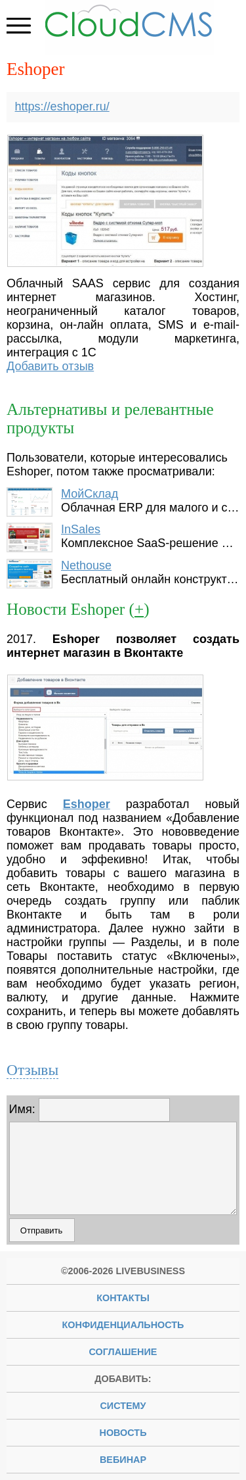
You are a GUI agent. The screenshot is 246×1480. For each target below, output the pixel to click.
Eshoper (86, 804)
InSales (80, 529)
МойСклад (89, 493)
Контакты (123, 1298)
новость (123, 1432)
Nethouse (86, 565)
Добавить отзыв (50, 366)
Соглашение (123, 1352)
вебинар (123, 1459)
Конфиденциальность (123, 1325)
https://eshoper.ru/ (62, 106)
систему (123, 1405)
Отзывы (32, 1069)
